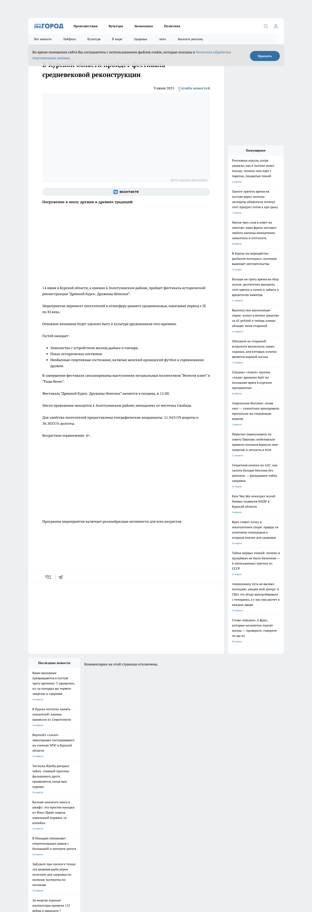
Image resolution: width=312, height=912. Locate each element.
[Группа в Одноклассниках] (213, 815)
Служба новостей (194, 88)
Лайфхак (69, 39)
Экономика (143, 26)
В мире (117, 39)
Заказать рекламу (190, 39)
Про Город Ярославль (109, 808)
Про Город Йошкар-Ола (41, 813)
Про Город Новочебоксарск (77, 808)
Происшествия (85, 26)
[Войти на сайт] (276, 26)
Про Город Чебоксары (40, 808)
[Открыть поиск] (266, 26)
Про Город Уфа (139, 813)
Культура (116, 26)
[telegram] (62, 577)
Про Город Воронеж (142, 808)
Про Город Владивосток (75, 822)
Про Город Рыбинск (108, 813)
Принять (265, 56)
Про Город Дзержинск (40, 822)
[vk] (48, 577)
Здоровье (140, 39)
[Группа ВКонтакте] (126, 192)
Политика (172, 26)
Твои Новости (70, 813)
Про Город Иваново (176, 808)
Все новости (43, 39)
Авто (162, 39)
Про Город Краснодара (110, 822)
